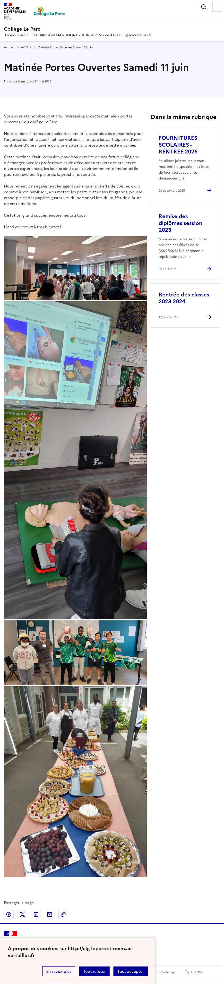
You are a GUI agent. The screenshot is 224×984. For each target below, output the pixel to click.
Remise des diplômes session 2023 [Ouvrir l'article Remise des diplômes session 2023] (180, 223)
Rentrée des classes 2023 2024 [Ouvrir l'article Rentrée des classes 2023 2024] (184, 298)
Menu (217, 7)
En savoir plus (58, 971)
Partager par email (49, 914)
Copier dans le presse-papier (63, 914)
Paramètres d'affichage (160, 972)
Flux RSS (197, 972)
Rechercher (203, 7)
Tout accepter (130, 971)
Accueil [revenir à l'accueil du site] (9, 47)
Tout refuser (94, 971)
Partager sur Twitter (22, 914)
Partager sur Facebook (9, 914)
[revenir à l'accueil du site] (112, 29)
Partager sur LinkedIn (36, 914)
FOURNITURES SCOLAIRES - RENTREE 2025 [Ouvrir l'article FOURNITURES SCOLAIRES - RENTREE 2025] (178, 145)
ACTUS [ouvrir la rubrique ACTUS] (26, 47)
